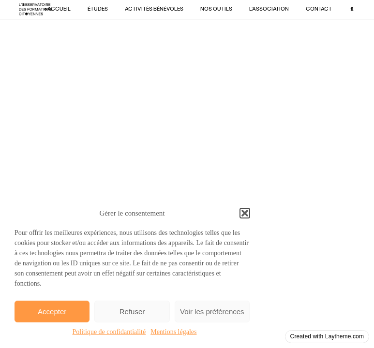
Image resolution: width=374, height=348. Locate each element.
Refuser (132, 311)
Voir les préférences (212, 311)
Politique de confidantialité (109, 331)
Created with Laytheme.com (327, 336)
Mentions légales (173, 331)
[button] (245, 213)
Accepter (52, 311)
